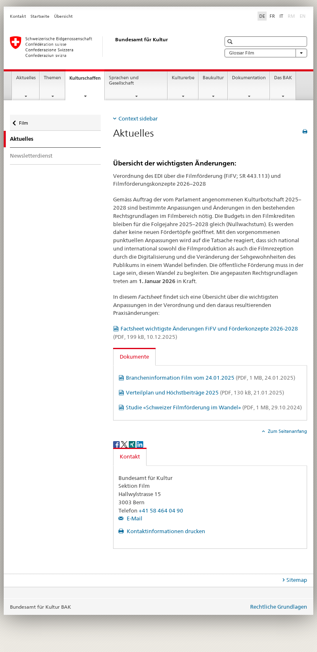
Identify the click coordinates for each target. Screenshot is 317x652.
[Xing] (133, 444)
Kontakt (18, 16)
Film (26, 121)
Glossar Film (266, 53)
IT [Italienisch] (281, 16)
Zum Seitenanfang (287, 431)
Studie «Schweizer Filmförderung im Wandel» (214, 407)
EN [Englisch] (303, 15)
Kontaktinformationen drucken (165, 531)
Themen (52, 77)
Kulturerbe (183, 77)
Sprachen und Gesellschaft (124, 80)
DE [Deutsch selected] (262, 16)
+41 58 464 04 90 (161, 510)
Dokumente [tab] (134, 356)
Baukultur (213, 77)
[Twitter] (125, 444)
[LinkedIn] (140, 444)
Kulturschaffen (86, 80)
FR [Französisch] (272, 16)
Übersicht (63, 16)
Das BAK (283, 77)
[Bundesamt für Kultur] (107, 46)
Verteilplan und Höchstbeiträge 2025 (205, 392)
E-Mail (133, 518)
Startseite (40, 16)
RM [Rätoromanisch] (292, 15)
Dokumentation (249, 77)
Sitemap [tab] (296, 579)
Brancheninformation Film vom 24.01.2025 (210, 377)
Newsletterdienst (31, 155)
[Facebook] (117, 444)
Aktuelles (25, 77)
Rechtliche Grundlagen (278, 606)
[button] (231, 41)
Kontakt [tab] (130, 456)
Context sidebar (138, 118)
